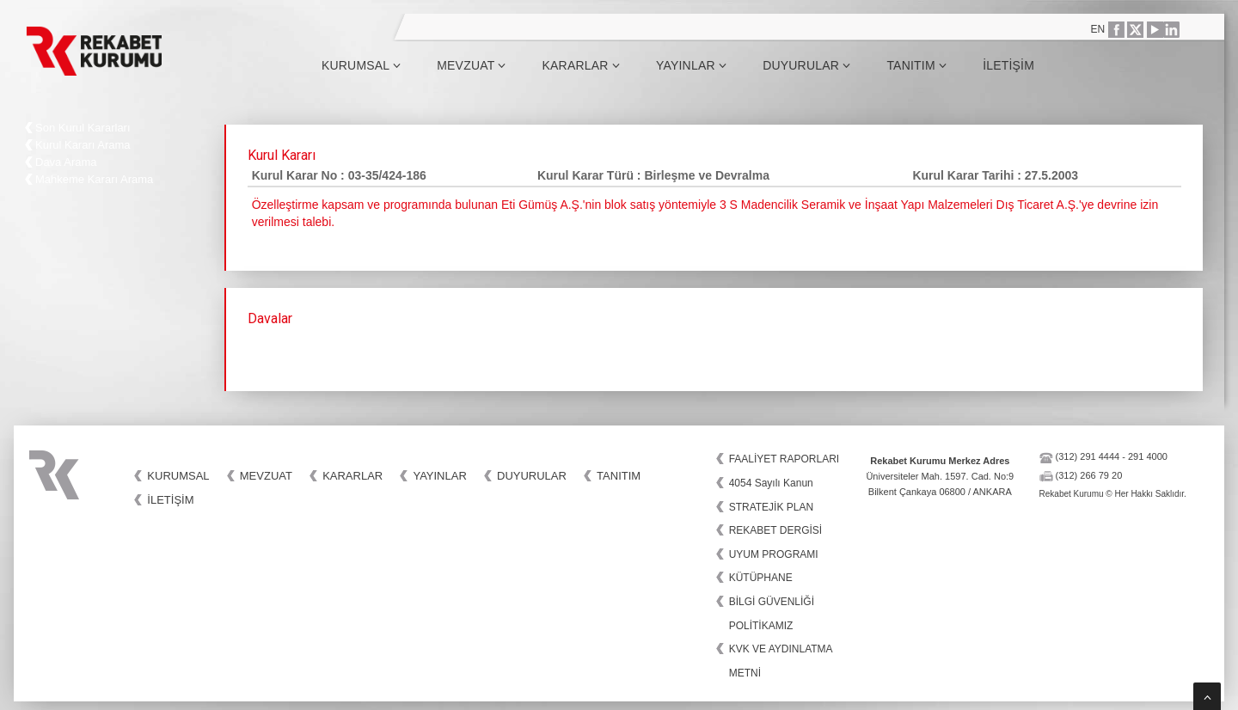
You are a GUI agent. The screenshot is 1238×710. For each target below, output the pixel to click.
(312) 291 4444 (1088, 456)
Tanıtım (916, 65)
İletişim (1008, 65)
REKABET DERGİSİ (775, 530)
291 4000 (1148, 456)
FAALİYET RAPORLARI (784, 459)
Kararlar (581, 65)
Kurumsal (361, 65)
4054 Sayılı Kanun (771, 483)
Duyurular (806, 65)
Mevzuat (471, 65)
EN (1098, 29)
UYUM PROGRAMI (773, 554)
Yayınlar (691, 65)
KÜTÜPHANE (761, 578)
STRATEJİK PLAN (771, 507)
